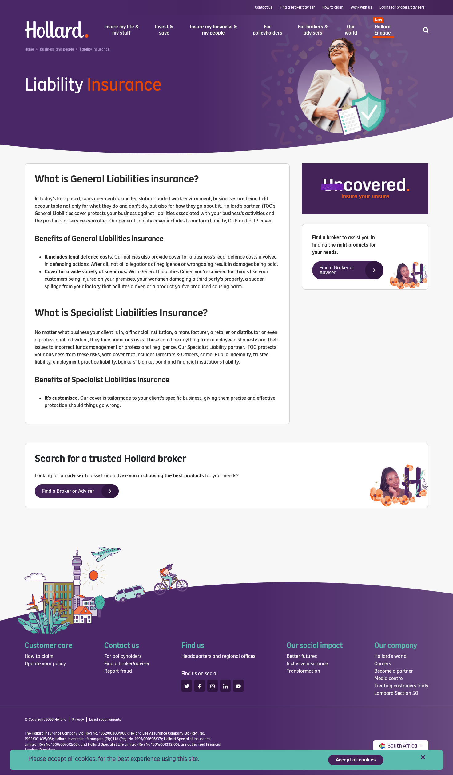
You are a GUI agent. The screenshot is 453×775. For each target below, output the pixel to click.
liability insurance (94, 49)
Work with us (361, 7)
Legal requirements (105, 719)
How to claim (332, 7)
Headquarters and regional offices (218, 656)
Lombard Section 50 (396, 693)
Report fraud (118, 671)
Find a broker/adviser (297, 7)
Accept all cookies (356, 760)
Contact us (263, 7)
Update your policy (45, 663)
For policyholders (122, 656)
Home (29, 49)
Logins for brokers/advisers (402, 7)
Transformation (303, 671)
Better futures (302, 656)
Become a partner (393, 671)
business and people (57, 49)
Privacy (78, 719)
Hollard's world (390, 656)
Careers (382, 663)
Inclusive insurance (307, 663)
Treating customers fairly (401, 686)
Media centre (388, 678)
